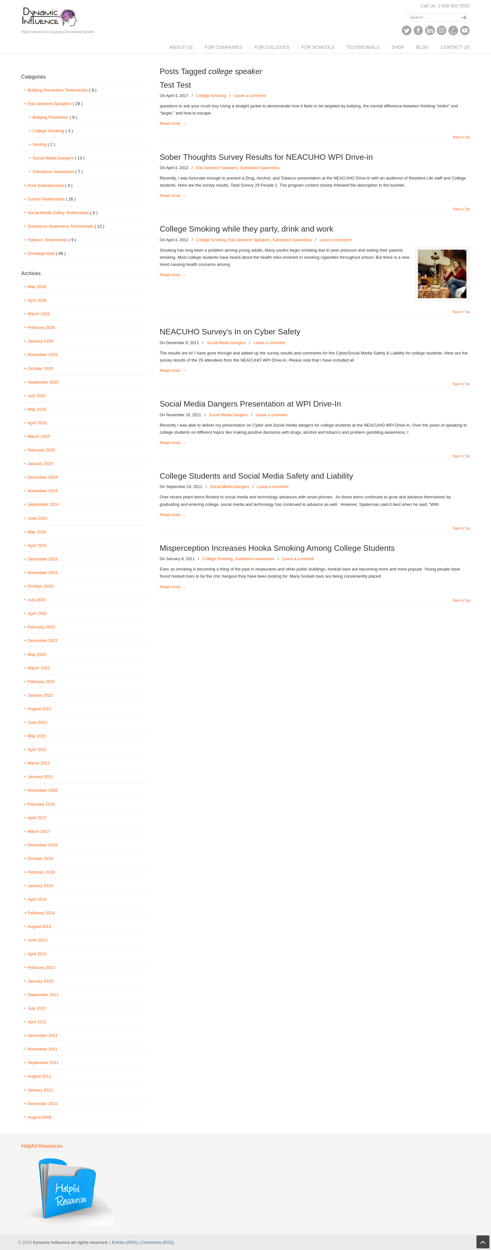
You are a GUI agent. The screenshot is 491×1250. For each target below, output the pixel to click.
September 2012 (43, 994)
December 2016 (43, 844)
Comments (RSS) (157, 1242)
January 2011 (40, 1090)
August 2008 (39, 1117)
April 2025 (37, 422)
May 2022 (37, 654)
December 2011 (43, 1035)
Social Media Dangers (226, 343)
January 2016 (40, 885)
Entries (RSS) (124, 1242)
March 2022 (39, 668)
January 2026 (40, 341)
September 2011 (43, 1062)
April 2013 (37, 953)
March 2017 (39, 831)
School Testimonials (52, 199)
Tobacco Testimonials (52, 240)
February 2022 (41, 681)
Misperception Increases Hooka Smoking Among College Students (277, 548)
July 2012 (37, 1008)
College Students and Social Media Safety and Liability (256, 476)
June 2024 (38, 518)
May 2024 (37, 531)
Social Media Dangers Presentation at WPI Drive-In (250, 403)
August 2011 (39, 1076)
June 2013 (38, 940)
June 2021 (38, 722)
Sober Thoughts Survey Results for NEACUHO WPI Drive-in (266, 157)
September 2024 (43, 504)
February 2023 (41, 627)
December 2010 (43, 1103)
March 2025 (39, 436)
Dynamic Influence (49, 15)
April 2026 (37, 300)
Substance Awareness (259, 168)
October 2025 (40, 368)
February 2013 (41, 967)
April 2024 (37, 545)
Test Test (175, 85)
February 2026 (41, 327)
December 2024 (43, 477)
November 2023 (43, 572)
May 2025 (37, 409)
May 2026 (37, 286)
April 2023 (37, 613)
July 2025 (37, 395)
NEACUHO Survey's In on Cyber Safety (230, 331)
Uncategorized (47, 253)
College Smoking (211, 95)
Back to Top (461, 137)
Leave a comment (250, 95)
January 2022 (40, 695)
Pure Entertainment (50, 185)
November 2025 (43, 354)
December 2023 (43, 559)
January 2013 (40, 981)
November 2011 (43, 1049)
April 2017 (37, 817)
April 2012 (37, 1021)
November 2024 (43, 490)
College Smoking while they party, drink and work (246, 228)
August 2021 (39, 708)
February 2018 (41, 804)
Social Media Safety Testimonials (63, 212)
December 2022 (43, 640)
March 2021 (39, 763)
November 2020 (43, 790)
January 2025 (40, 463)
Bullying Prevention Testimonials (62, 90)
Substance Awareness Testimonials (66, 226)
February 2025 (41, 450)
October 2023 (40, 586)
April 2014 (37, 899)
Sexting (44, 144)
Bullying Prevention (55, 117)
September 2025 (43, 382)
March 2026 (39, 313)
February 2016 (41, 872)
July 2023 (37, 599)
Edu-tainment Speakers (217, 168)
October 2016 (40, 858)
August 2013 (39, 926)
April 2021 (37, 749)
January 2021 (40, 776)
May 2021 (37, 736)
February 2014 (41, 912)
